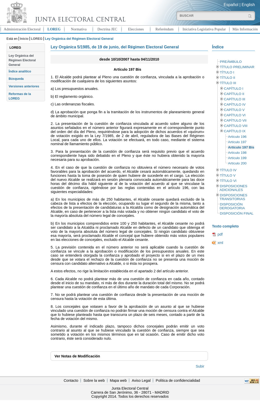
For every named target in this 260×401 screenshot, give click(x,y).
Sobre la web (94, 380)
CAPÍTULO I (233, 88)
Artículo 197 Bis (241, 147)
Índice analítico (20, 71)
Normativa (79, 29)
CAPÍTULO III (234, 99)
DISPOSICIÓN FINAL (236, 213)
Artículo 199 (237, 158)
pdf (220, 234)
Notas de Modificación (77, 356)
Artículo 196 (237, 137)
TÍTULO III (228, 83)
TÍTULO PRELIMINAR (237, 67)
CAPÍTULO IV (235, 104)
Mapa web (118, 380)
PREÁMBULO (231, 62)
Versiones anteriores (24, 86)
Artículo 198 (237, 153)
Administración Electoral (22, 29)
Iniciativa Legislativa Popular (204, 29)
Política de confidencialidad (178, 380)
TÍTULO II (227, 78)
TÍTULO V (227, 175)
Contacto (71, 380)
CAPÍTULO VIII (236, 126)
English (248, 5)
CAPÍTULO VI (235, 115)
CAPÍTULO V (234, 110)
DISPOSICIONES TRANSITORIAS (233, 197)
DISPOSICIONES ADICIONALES (233, 188)
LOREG (54, 29)
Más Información (245, 29)
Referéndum (164, 29)
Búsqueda (16, 79)
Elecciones (136, 29)
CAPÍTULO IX (235, 131)
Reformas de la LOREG (20, 96)
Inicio (24, 39)
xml (220, 243)
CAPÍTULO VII (235, 120)
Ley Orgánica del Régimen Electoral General (22, 60)
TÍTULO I (227, 72)
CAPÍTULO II (234, 94)
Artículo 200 (237, 163)
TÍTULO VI (228, 181)
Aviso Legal (141, 380)
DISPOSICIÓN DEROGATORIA (232, 206)
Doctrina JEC (107, 29)
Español (231, 5)
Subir (200, 366)
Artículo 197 (237, 142)
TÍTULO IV (228, 170)
